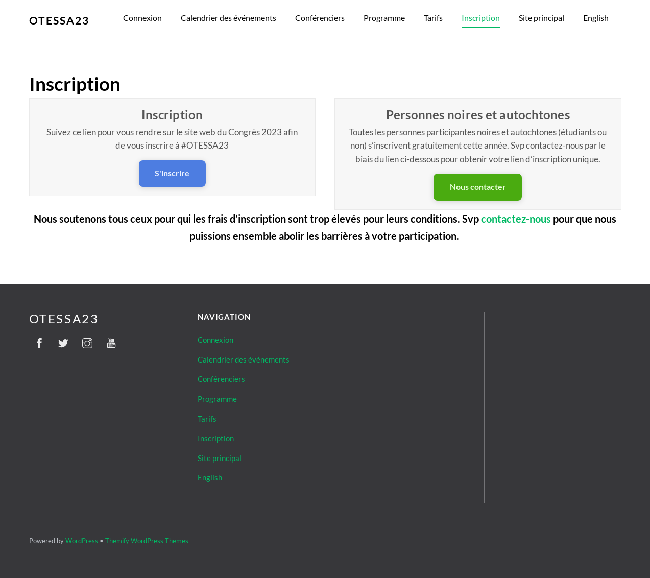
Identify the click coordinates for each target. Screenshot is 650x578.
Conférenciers (320, 17)
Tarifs (433, 17)
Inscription (481, 17)
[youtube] (111, 341)
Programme (384, 17)
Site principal (541, 17)
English (596, 17)
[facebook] (39, 341)
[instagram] (87, 341)
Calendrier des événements (228, 17)
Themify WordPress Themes (146, 541)
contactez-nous (516, 218)
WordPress (81, 541)
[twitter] (63, 341)
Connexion (142, 17)
